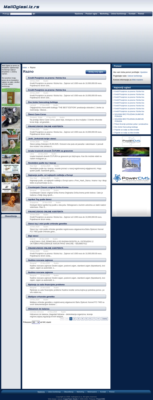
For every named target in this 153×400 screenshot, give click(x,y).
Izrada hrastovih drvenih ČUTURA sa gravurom (50, 151)
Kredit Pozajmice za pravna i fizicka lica (47, 78)
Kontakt (132, 14)
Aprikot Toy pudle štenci (40, 199)
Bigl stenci (33, 236)
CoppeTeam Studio (70, 399)
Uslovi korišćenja (118, 14)
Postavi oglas (91, 14)
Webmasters (92, 392)
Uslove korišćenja (135, 76)
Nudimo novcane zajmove (40, 260)
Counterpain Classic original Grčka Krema (48, 187)
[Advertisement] (76, 40)
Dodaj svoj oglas (96, 72)
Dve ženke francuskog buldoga (43, 102)
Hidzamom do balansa (38, 309)
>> (98, 319)
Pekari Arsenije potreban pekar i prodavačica (131, 124)
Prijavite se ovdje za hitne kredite (126, 130)
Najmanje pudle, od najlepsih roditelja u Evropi (50, 175)
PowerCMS (100, 399)
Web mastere (137, 80)
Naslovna (79, 14)
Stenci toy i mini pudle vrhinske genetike (47, 223)
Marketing (104, 14)
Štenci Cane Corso (37, 114)
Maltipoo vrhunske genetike (41, 296)
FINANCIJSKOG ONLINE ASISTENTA (45, 126)
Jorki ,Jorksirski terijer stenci (42, 138)
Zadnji (104, 319)
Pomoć (141, 14)
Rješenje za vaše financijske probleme (46, 284)
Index (25, 67)
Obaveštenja (68, 392)
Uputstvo (143, 72)
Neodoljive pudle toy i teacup (42, 163)
